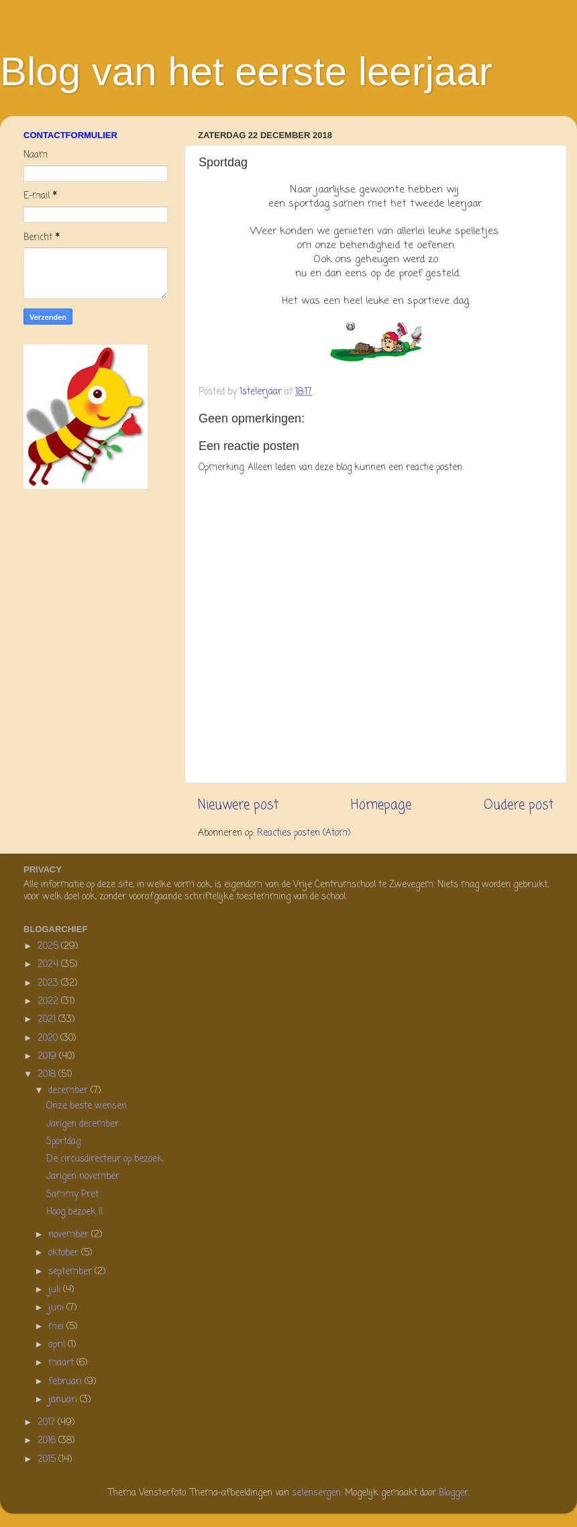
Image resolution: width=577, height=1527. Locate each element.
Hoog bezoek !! (74, 1212)
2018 (48, 1075)
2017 (48, 1423)
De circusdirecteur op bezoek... (106, 1159)
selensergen (316, 1493)
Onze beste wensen (86, 1106)
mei (57, 1327)
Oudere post (519, 805)
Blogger (453, 1493)
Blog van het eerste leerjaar (246, 71)
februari (66, 1382)
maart (62, 1363)
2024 (49, 965)
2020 (49, 1038)
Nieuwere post (238, 805)
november (69, 1235)
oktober (64, 1253)
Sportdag (63, 1142)
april (58, 1345)
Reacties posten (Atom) (303, 833)
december (69, 1091)
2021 (48, 1020)
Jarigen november (82, 1177)
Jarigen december (82, 1124)
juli (55, 1290)
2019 (48, 1057)
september (71, 1272)
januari (64, 1400)
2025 (49, 947)
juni (57, 1308)
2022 (49, 1002)
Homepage (381, 805)
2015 (48, 1460)
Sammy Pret (72, 1195)
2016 (48, 1441)
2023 (49, 983)
